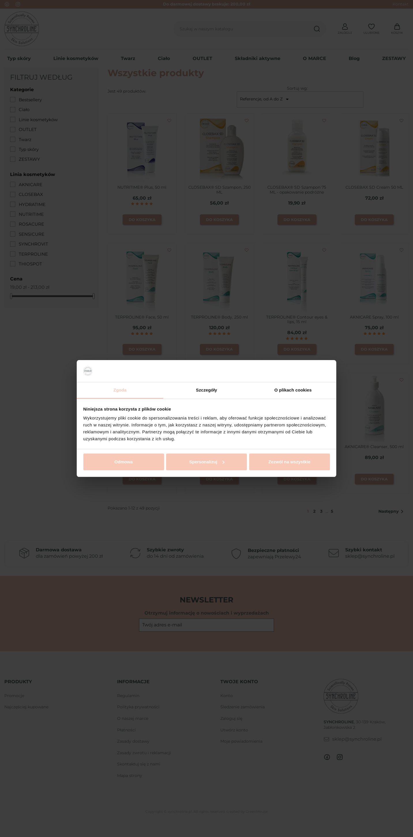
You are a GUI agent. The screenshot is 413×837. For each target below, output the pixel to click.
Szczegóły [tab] (206, 389)
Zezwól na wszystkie (290, 461)
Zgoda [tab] (120, 389)
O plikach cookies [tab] (292, 389)
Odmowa (123, 461)
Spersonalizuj (206, 461)
